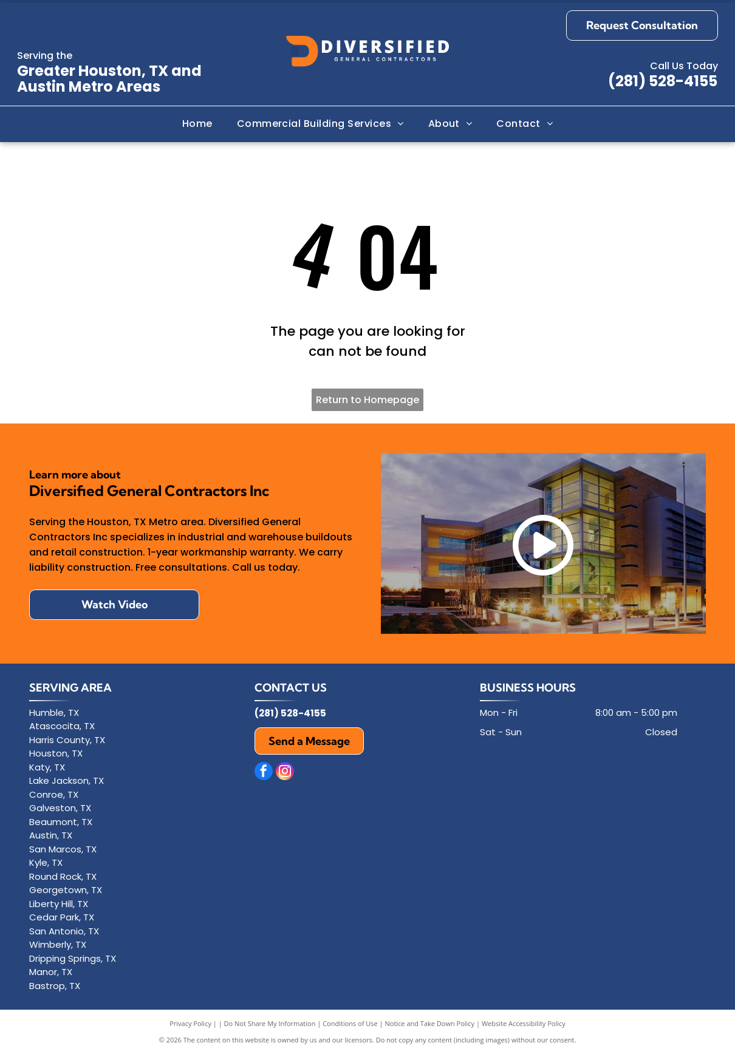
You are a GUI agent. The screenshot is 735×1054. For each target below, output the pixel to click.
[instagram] (285, 772)
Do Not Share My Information (270, 1023)
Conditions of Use (350, 1023)
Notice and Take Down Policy (430, 1023)
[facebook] (264, 772)
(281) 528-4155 (662, 81)
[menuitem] (197, 124)
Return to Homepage (367, 400)
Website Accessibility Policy (524, 1023)
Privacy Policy (190, 1023)
